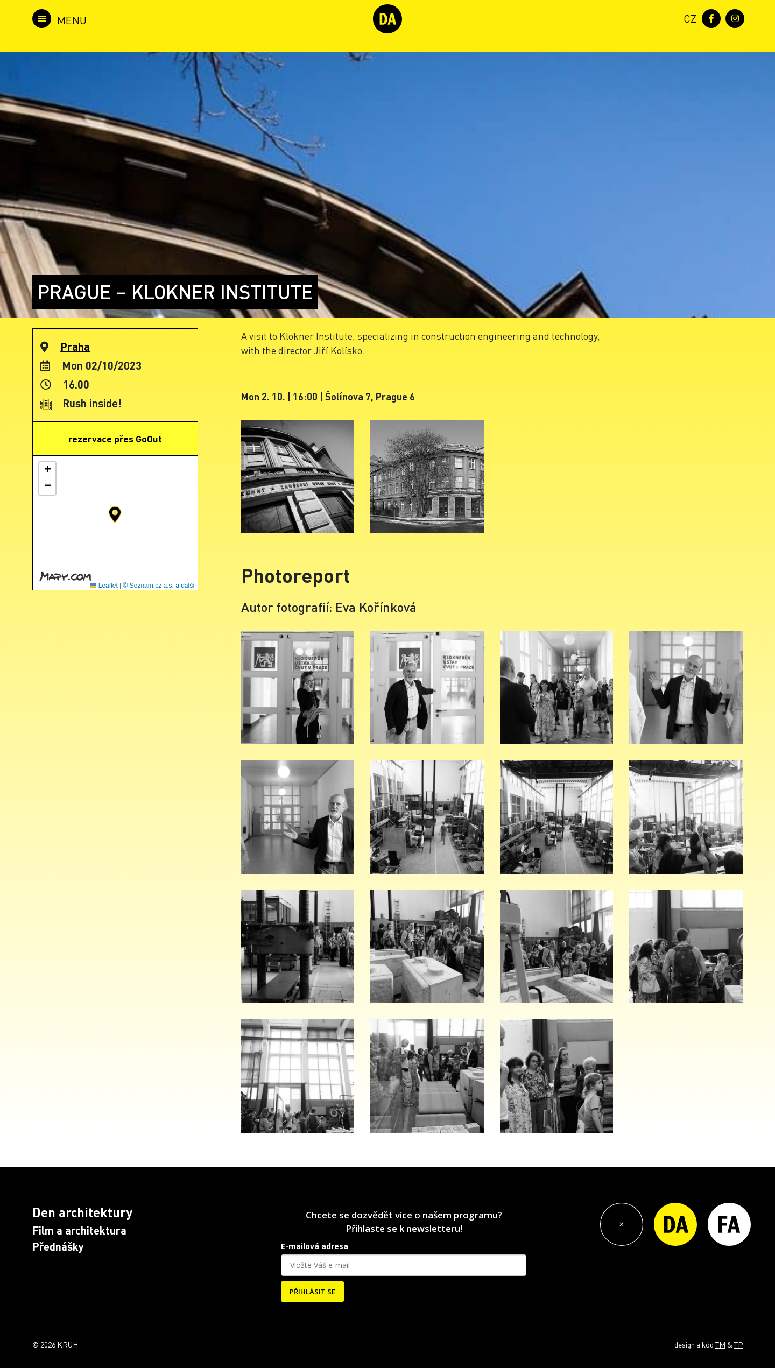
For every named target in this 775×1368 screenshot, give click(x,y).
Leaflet (103, 585)
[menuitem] (687, 17)
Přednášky (58, 1246)
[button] (115, 514)
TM (720, 1344)
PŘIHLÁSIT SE (312, 1291)
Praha (75, 347)
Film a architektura (79, 1230)
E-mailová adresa (314, 1246)
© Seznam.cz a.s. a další (159, 585)
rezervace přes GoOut (115, 439)
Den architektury (82, 1212)
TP (738, 1344)
